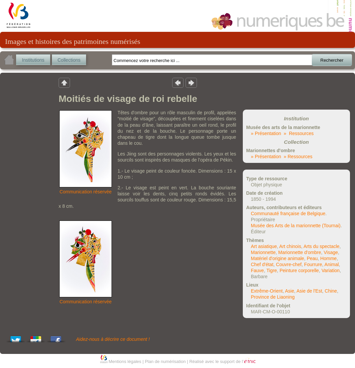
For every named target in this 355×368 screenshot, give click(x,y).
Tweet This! (16, 337)
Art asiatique (264, 246)
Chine (331, 291)
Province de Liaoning (273, 297)
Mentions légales (125, 361)
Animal (332, 264)
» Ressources (298, 133)
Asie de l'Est (309, 291)
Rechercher (332, 60)
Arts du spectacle (321, 246)
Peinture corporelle (299, 270)
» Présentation (266, 133)
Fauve (257, 270)
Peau (312, 258)
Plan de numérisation (165, 361)
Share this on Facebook (56, 337)
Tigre (271, 270)
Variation (331, 270)
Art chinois (290, 246)
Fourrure (313, 264)
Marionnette (263, 252)
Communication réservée (86, 191)
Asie (289, 291)
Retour (64, 82)
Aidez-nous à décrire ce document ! (113, 339)
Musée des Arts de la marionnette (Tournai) (296, 225)
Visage (331, 252)
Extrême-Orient (267, 291)
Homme (328, 258)
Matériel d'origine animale (277, 258)
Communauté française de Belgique (288, 213)
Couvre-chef (288, 264)
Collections (69, 60)
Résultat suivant (191, 82)
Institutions (33, 60)
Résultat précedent (177, 82)
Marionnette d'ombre (299, 252)
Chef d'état (262, 264)
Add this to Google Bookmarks (36, 337)
